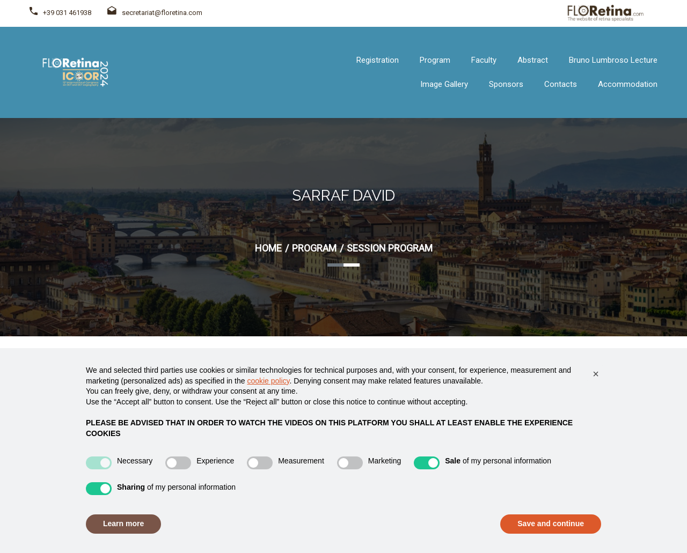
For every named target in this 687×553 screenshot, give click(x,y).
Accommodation (627, 84)
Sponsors (506, 84)
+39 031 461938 (67, 13)
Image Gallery (444, 84)
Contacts (560, 84)
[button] (595, 373)
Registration (377, 60)
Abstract (532, 60)
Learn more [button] (123, 523)
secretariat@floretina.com (154, 13)
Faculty (483, 60)
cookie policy (268, 381)
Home (268, 248)
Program (435, 60)
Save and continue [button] (550, 523)
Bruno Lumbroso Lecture (613, 60)
